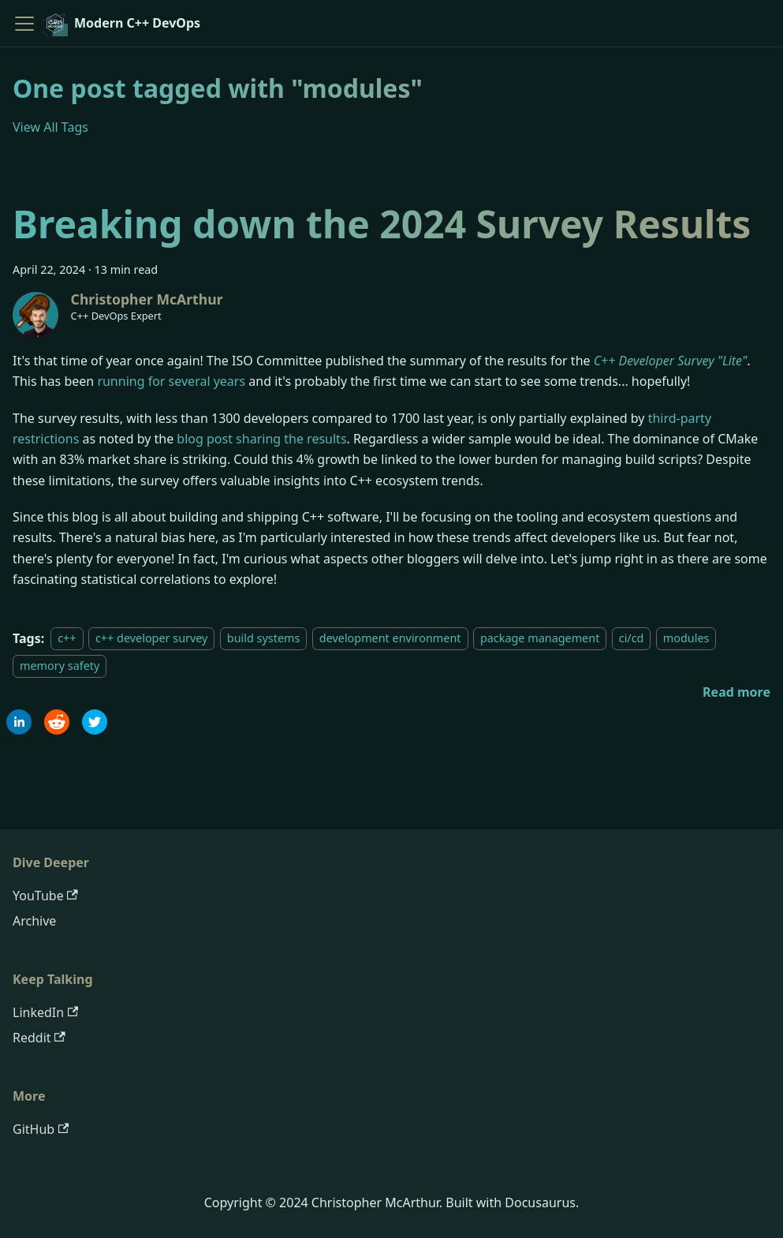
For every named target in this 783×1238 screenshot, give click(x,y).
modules (686, 638)
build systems (263, 638)
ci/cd (631, 638)
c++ (67, 638)
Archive (34, 920)
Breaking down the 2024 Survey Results (382, 223)
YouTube (45, 895)
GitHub (41, 1129)
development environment (390, 638)
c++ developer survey (151, 638)
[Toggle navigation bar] (24, 24)
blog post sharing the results (261, 438)
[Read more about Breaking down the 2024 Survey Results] (736, 692)
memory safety (59, 665)
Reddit (39, 1037)
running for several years (171, 381)
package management (539, 638)
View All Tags (50, 127)
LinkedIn (45, 1012)
